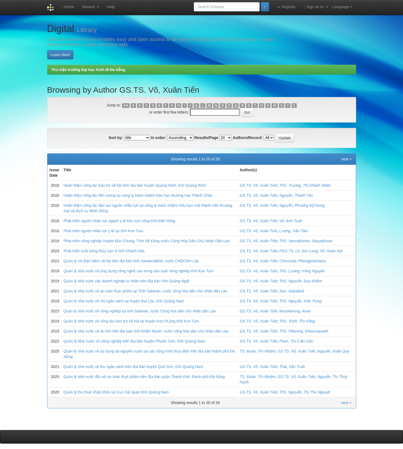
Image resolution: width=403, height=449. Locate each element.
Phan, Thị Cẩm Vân (296, 341)
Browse (90, 7)
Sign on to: (316, 7)
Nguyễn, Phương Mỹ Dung (302, 205)
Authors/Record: (248, 137)
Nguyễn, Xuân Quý (333, 351)
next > (346, 159)
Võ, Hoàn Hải (331, 251)
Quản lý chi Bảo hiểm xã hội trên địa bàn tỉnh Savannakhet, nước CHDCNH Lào (131, 261)
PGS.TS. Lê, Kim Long (298, 251)
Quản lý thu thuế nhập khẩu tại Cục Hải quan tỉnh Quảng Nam (116, 392)
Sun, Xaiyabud (291, 291)
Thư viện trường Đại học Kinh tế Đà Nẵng (88, 69)
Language (342, 7)
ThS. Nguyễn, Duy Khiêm (300, 281)
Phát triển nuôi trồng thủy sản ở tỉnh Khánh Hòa (103, 251)
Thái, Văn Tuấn (292, 366)
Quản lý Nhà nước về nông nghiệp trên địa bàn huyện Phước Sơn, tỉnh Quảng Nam (134, 341)
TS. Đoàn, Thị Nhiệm (257, 351)
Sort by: (116, 137)
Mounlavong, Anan (295, 311)
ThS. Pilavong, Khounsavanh (303, 331)
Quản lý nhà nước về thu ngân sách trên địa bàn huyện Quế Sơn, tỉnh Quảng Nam (133, 366)
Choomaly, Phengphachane (302, 261)
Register (286, 7)
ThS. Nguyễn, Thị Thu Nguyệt (304, 392)
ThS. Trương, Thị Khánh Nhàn (305, 185)
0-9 (126, 105)
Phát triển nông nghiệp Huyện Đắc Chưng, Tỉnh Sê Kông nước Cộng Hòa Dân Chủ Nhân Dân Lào (146, 241)
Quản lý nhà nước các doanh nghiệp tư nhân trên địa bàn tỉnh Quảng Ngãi (126, 281)
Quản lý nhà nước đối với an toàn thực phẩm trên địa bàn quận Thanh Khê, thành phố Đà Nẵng (144, 376)
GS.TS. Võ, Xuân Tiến (258, 185)
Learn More (60, 55)
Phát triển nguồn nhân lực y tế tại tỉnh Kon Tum (103, 231)
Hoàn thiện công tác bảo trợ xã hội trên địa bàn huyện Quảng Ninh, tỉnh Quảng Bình (134, 185)
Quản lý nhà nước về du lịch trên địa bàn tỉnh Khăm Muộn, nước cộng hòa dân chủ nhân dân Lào (145, 331)
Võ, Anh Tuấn (290, 221)
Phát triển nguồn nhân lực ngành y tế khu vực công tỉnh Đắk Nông (119, 221)
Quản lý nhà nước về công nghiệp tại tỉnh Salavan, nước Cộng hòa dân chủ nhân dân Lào (139, 311)
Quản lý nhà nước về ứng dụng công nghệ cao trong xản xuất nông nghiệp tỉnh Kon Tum (138, 271)
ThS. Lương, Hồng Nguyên (302, 271)
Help (111, 7)
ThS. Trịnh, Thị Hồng (297, 321)
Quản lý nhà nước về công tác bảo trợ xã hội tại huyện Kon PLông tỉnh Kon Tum (131, 321)
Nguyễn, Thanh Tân (296, 195)
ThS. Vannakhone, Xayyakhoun (306, 241)
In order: (158, 137)
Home (68, 7)
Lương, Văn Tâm (293, 231)
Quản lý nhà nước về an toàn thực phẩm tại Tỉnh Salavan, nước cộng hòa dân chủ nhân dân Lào (145, 291)
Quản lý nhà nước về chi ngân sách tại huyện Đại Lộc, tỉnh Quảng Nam (123, 301)
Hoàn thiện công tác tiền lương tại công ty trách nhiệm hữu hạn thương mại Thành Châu (137, 195)
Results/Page (206, 137)
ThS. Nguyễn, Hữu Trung (300, 301)
